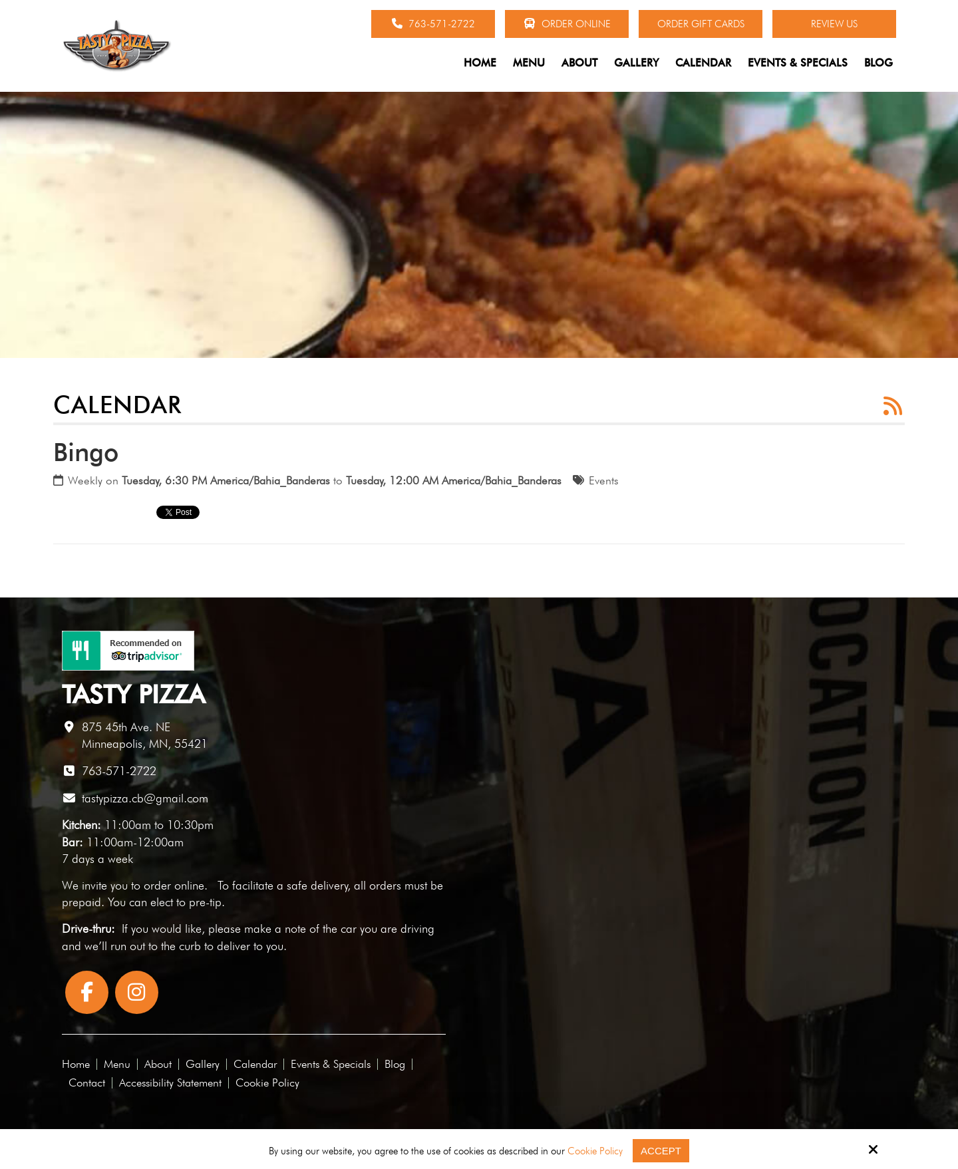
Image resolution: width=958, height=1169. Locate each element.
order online (174, 885)
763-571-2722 (433, 24)
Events (604, 480)
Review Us (834, 24)
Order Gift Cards (700, 24)
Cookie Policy (595, 1151)
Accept (661, 1150)
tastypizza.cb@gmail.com (145, 798)
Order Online (567, 24)
